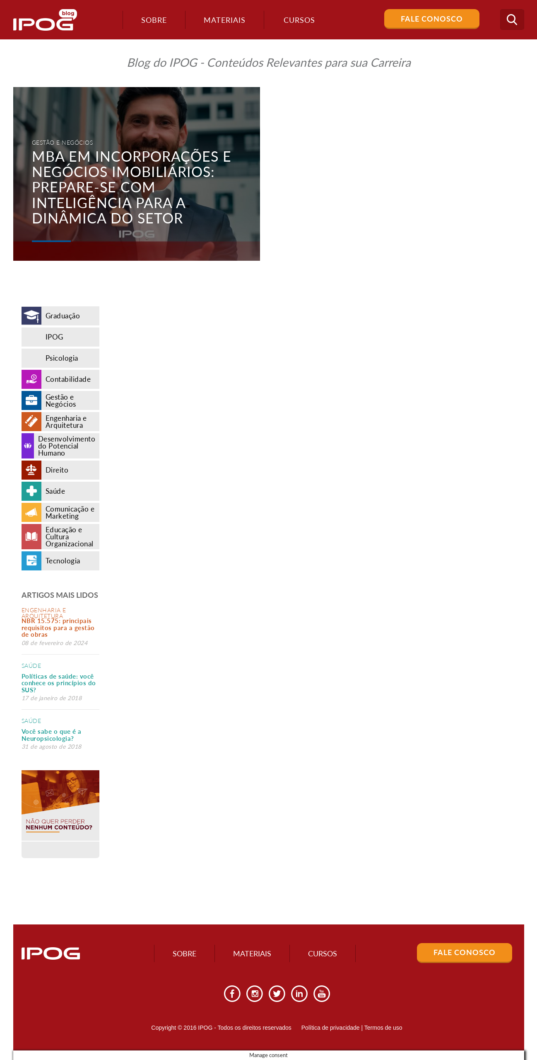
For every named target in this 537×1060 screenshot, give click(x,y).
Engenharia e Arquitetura (44, 612)
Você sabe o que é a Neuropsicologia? (52, 735)
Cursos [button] (299, 19)
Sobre (154, 19)
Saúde (31, 665)
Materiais (225, 19)
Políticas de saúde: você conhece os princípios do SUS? (59, 683)
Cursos (322, 953)
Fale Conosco (432, 18)
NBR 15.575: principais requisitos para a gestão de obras (58, 627)
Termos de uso (383, 1027)
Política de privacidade (330, 1027)
